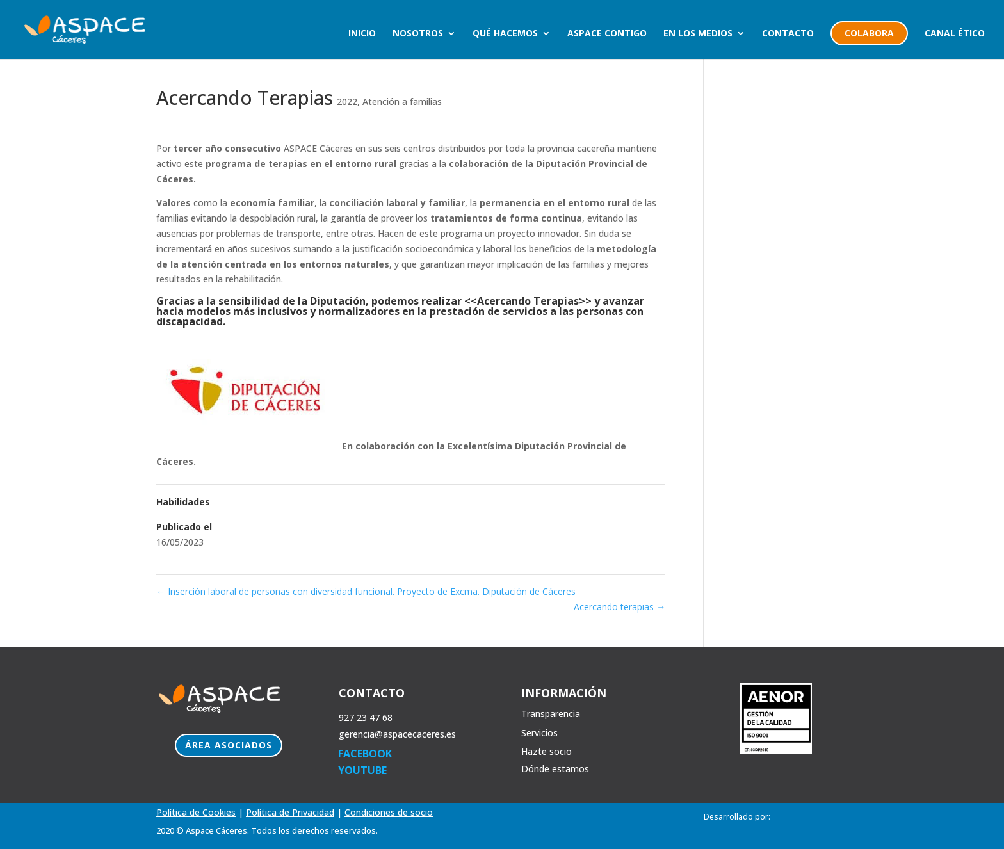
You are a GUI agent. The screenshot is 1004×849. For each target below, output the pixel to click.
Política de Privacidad (290, 812)
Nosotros (418, 34)
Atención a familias (402, 101)
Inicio (362, 34)
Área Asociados (228, 745)
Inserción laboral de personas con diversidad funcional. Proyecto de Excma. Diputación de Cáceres (366, 591)
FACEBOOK (365, 754)
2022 (347, 101)
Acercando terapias (619, 607)
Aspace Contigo (607, 34)
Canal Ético (955, 34)
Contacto (788, 34)
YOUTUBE (362, 770)
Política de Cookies (196, 812)
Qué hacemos (505, 34)
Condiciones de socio (388, 812)
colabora (869, 33)
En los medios (698, 34)
